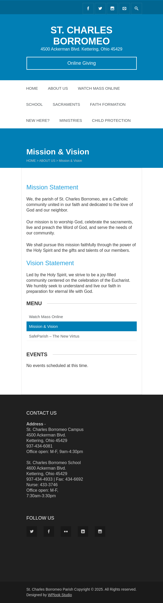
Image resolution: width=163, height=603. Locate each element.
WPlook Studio (60, 595)
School (34, 104)
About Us (58, 88)
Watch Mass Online (99, 88)
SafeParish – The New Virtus (54, 336)
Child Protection (111, 120)
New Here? (38, 120)
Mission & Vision (43, 326)
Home (32, 88)
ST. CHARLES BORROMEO (81, 36)
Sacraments (66, 104)
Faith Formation (108, 104)
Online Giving (81, 63)
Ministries (71, 120)
